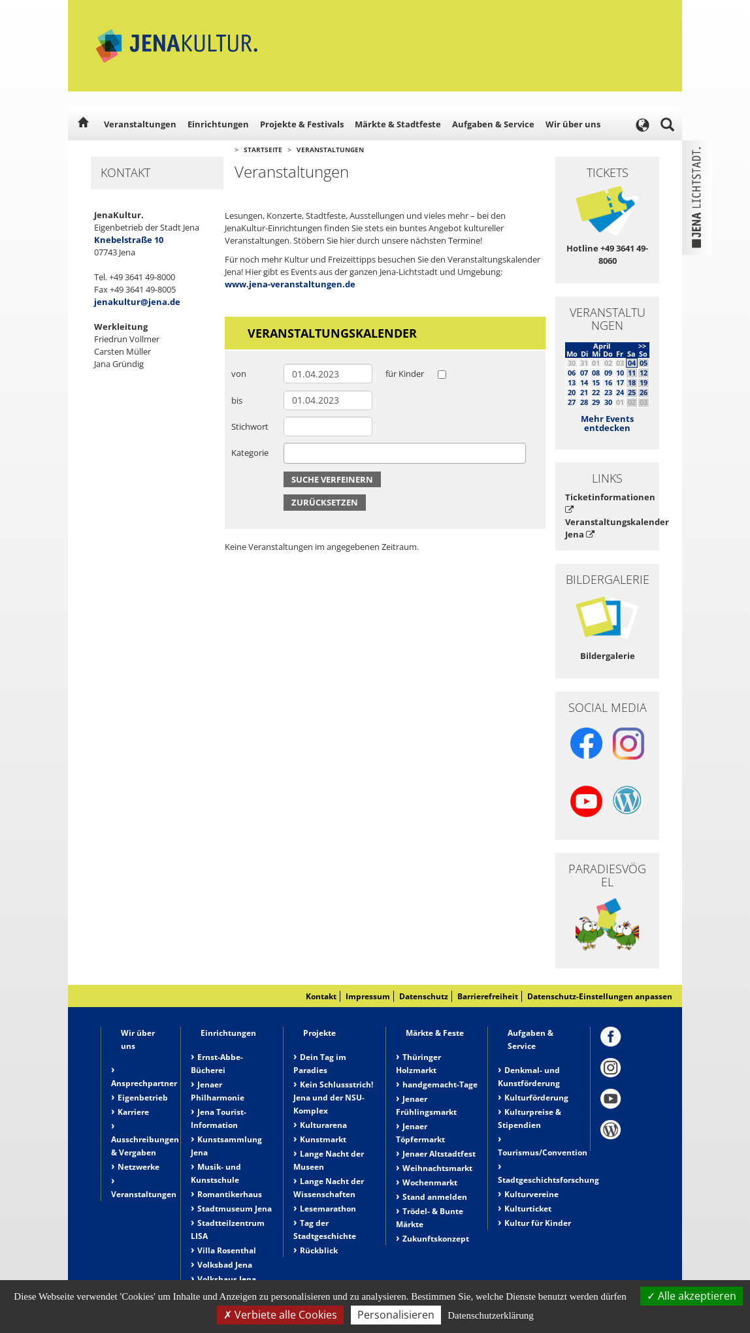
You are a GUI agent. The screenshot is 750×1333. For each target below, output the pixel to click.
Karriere (133, 1111)
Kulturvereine (531, 1194)
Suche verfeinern (332, 479)
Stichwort (250, 426)
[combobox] (405, 453)
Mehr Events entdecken (607, 423)
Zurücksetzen (324, 502)
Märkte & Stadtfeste (398, 124)
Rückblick (319, 1250)
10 (620, 372)
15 (596, 382)
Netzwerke (138, 1166)
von (238, 373)
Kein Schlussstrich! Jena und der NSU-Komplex (333, 1097)
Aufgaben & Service (493, 124)
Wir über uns (573, 124)
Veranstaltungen (140, 124)
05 (643, 363)
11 (632, 372)
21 (584, 392)
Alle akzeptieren (691, 1296)
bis (236, 400)
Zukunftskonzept (435, 1238)
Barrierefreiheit (487, 996)
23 (608, 392)
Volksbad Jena (224, 1264)
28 (584, 402)
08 (596, 372)
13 (572, 382)
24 (620, 392)
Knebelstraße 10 (128, 240)
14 (584, 382)
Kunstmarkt (323, 1139)
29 (596, 402)
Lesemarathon (328, 1208)
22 (596, 392)
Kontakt (321, 996)
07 (584, 372)
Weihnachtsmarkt (437, 1168)
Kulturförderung (536, 1097)
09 (608, 372)
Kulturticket (527, 1208)
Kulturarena (323, 1125)
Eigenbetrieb (143, 1097)
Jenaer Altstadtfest (439, 1153)
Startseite (263, 149)
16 (608, 382)
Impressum (368, 996)
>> (642, 346)
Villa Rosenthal (226, 1250)
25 (632, 392)
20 (572, 392)
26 (643, 392)
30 (608, 402)
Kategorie (250, 452)
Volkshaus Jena (226, 1279)
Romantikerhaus (229, 1194)
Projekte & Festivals (302, 124)
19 (643, 382)
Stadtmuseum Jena (234, 1208)
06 (572, 372)
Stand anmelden (434, 1196)
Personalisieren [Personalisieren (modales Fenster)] (395, 1315)
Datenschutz (423, 996)
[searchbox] (290, 453)
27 (572, 402)
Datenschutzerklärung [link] (491, 1315)
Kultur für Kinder (537, 1223)
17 (620, 382)
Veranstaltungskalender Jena (607, 528)
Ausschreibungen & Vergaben (145, 1146)
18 (632, 382)
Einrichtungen (218, 124)
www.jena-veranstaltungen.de (290, 284)
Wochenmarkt (429, 1182)
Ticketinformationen (607, 502)
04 (632, 363)
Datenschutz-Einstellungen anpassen (599, 996)
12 (643, 372)
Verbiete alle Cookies (280, 1315)
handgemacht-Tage (440, 1084)
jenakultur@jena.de (137, 302)
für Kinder (404, 373)
